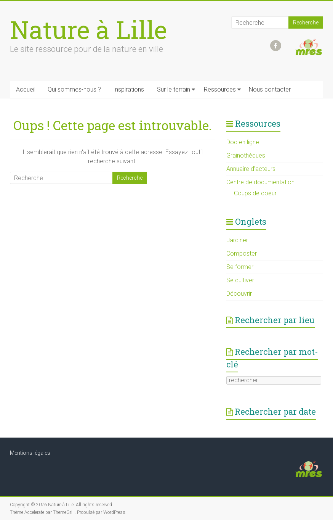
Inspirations (128, 89)
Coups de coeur (255, 193)
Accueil (25, 89)
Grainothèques (245, 155)
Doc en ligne (242, 142)
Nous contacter (270, 89)
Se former (239, 266)
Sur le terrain (173, 89)
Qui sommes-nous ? (74, 89)
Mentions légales (30, 453)
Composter (241, 253)
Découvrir (239, 293)
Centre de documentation (260, 182)
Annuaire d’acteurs (250, 168)
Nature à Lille (88, 29)
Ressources (220, 89)
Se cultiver (240, 280)
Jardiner (237, 240)
